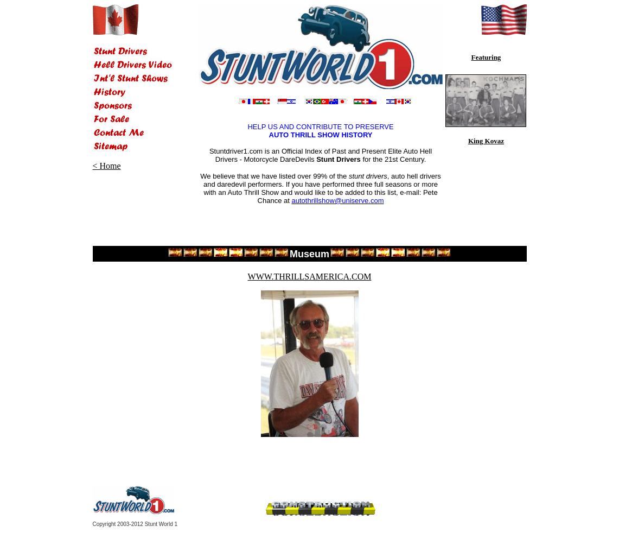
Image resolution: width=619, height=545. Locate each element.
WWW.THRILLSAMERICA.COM (310, 276)
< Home (107, 165)
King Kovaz (486, 141)
